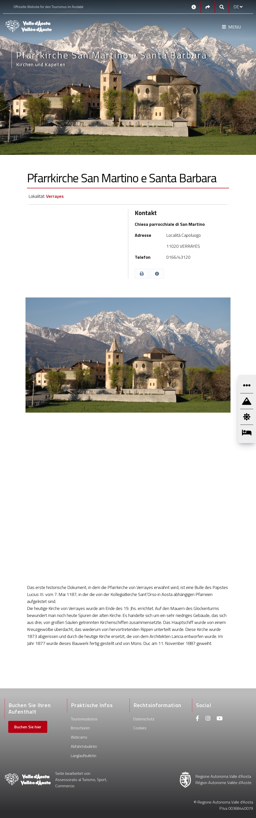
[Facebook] (197, 719)
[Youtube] (219, 719)
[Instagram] (208, 719)
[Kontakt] (194, 6)
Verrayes (55, 196)
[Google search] (222, 6)
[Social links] (208, 6)
